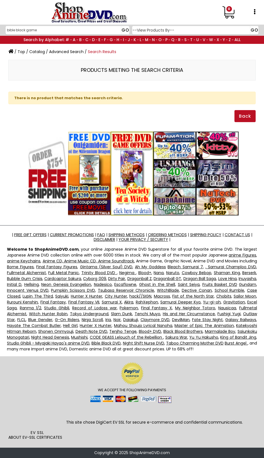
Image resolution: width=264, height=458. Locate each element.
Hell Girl (70, 325)
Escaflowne (125, 284)
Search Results (102, 51)
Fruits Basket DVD (219, 284)
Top (21, 51)
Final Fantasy (53, 302)
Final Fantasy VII (84, 302)
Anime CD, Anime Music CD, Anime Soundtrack (88, 261)
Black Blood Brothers (183, 331)
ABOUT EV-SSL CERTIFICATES (35, 437)
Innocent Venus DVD (28, 290)
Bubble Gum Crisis (24, 278)
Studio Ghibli (56, 308)
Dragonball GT (167, 278)
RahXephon (147, 302)
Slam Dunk (121, 314)
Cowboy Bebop (197, 273)
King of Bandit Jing (238, 337)
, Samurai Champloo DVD (230, 267)
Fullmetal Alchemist (26, 273)
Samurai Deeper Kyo (180, 302)
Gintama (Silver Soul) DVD (106, 267)
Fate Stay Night (207, 319)
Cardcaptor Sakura (62, 278)
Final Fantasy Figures (56, 267)
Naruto (172, 273)
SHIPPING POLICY (205, 235)
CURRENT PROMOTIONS (72, 235)
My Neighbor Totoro (195, 308)
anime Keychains (23, 261)
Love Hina (227, 278)
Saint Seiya (189, 284)
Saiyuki (61, 296)
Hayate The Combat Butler (34, 325)
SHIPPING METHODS (126, 235)
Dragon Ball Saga (199, 278)
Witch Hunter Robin (48, 314)
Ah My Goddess (150, 267)
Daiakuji (130, 319)
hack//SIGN (140, 296)
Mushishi (79, 337)
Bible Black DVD (106, 343)
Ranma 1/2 (30, 308)
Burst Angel (236, 343)
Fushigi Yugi (229, 314)
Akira (128, 302)
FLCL (21, 319)
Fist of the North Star (193, 296)
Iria (108, 319)
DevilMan (181, 319)
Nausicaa (227, 308)
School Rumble (229, 290)
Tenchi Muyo (147, 314)
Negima (127, 273)
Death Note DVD (91, 331)
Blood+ (144, 273)
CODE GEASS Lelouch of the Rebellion (126, 337)
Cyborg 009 (94, 278)
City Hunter (116, 296)
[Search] (67, 30)
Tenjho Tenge (123, 331)
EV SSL (37, 432)
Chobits (223, 296)
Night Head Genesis (50, 337)
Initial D (14, 284)
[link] (37, 417)
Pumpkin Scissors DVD (73, 290)
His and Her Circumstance (189, 314)
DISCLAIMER (104, 239)
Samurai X (112, 302)
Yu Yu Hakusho (203, 337)
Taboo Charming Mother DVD (195, 343)
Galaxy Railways (240, 319)
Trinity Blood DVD (99, 273)
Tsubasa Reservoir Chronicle (126, 290)
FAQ (101, 235)
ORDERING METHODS (167, 235)
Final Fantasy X (156, 308)
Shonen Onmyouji (55, 331)
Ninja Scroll (92, 319)
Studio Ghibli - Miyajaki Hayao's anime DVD (48, 343)
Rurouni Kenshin (22, 302)
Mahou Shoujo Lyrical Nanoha (143, 325)
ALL (237, 39)
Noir (117, 319)
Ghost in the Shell (157, 284)
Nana (159, 273)
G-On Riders (67, 319)
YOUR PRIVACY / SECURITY (143, 239)
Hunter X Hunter (87, 296)
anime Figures (242, 255)
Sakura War (176, 337)
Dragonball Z (139, 278)
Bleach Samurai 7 (185, 267)
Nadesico (103, 284)
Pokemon (129, 308)
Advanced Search (66, 51)
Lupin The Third (38, 296)
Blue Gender (40, 319)
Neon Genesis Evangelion (66, 284)
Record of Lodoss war (94, 308)
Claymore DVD (155, 319)
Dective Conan (197, 290)
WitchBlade (168, 290)
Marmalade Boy (220, 331)
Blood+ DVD (150, 331)
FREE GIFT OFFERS (30, 235)
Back (245, 116)
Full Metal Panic (63, 273)
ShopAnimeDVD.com (149, 452)
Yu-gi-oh (212, 302)
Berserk (249, 273)
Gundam (247, 284)
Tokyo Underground (89, 314)
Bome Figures (20, 267)
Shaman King (227, 273)
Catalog (37, 51)
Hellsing (31, 284)
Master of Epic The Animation (204, 325)
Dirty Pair (116, 278)
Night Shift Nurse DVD (143, 343)
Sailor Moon (245, 296)
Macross (162, 296)
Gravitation (234, 302)
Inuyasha (247, 278)
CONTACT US (237, 235)
